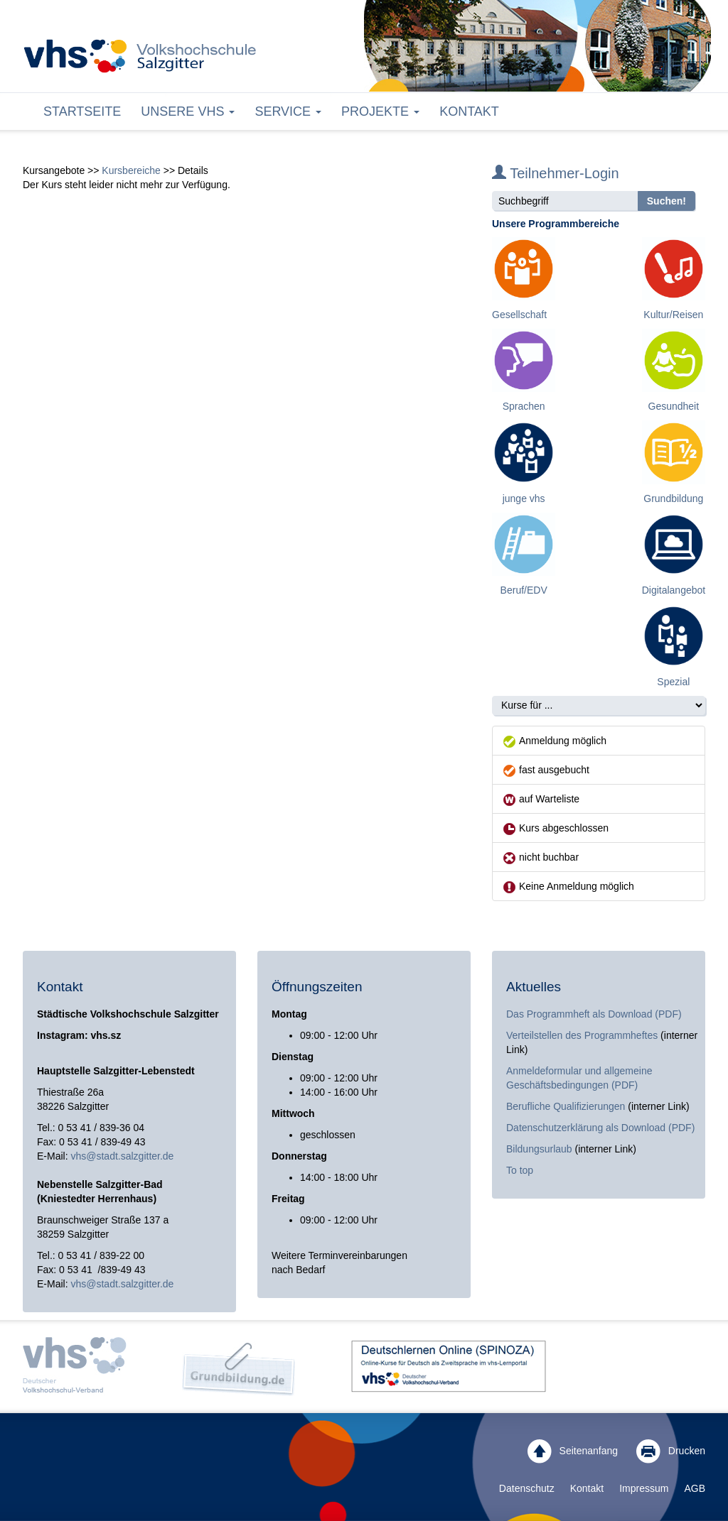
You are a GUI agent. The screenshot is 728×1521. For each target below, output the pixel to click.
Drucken (670, 1451)
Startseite (82, 111)
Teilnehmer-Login (555, 173)
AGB (694, 1488)
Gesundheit (674, 406)
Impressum (643, 1488)
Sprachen (524, 406)
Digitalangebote (676, 590)
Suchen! (666, 201)
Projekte (380, 111)
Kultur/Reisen (673, 314)
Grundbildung (673, 498)
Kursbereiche (131, 170)
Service (288, 111)
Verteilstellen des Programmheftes (582, 1035)
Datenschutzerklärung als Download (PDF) (600, 1127)
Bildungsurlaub (539, 1149)
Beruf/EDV (523, 590)
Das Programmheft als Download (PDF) (594, 1014)
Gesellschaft (519, 314)
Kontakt (469, 111)
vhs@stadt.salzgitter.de (121, 1156)
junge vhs (524, 498)
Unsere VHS (188, 111)
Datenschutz (527, 1488)
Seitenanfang (573, 1451)
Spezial (673, 681)
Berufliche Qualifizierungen (567, 1106)
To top (519, 1170)
